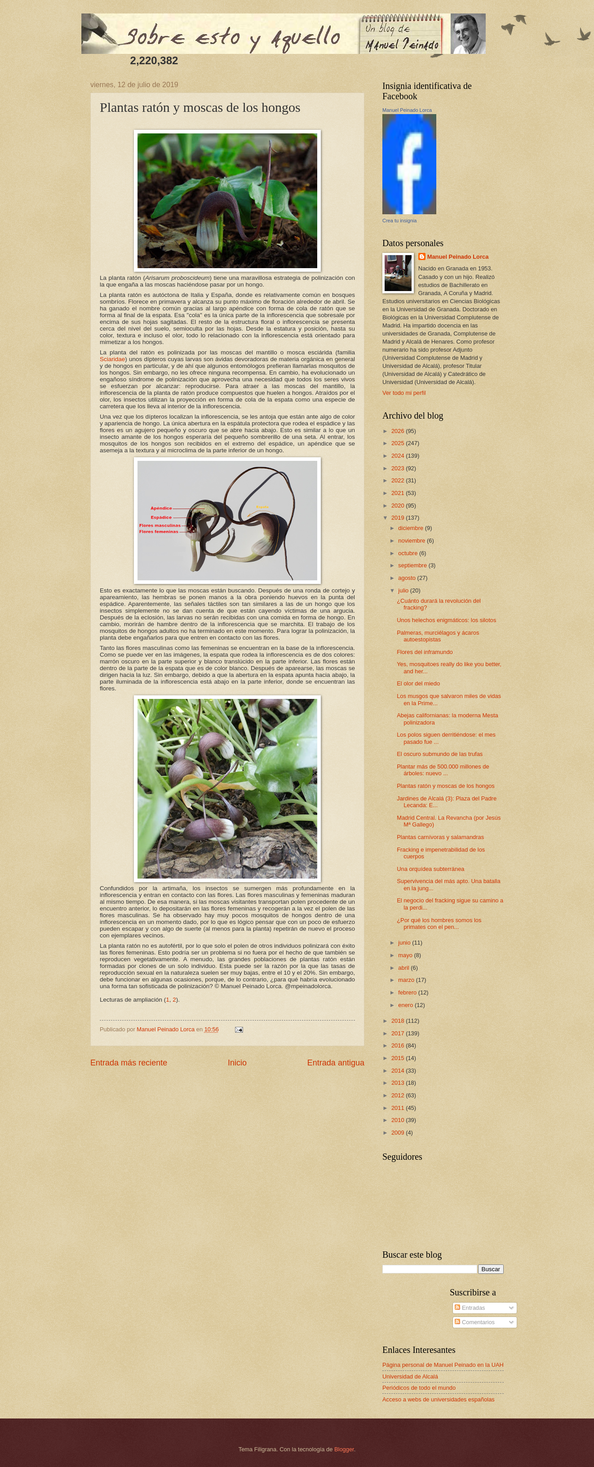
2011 (398, 1108)
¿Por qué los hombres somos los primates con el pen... (439, 923)
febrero (408, 992)
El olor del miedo (418, 683)
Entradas (470, 1307)
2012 (398, 1095)
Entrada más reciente (128, 1062)
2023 (398, 468)
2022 (398, 480)
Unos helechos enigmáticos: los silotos (446, 620)
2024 (398, 455)
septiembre (413, 565)
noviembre (412, 540)
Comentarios (475, 1322)
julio (404, 590)
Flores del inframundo (425, 652)
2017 (398, 1033)
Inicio (237, 1062)
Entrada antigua (335, 1062)
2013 (398, 1082)
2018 (398, 1020)
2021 (398, 493)
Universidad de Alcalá (410, 1376)
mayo (406, 955)
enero (406, 1005)
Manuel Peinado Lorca (407, 110)
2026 (398, 431)
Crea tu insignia (399, 220)
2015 (398, 1058)
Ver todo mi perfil (404, 392)
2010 (398, 1120)
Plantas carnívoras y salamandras (440, 837)
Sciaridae (112, 359)
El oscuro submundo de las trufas (440, 754)
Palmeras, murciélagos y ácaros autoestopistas (438, 636)
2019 (398, 517)
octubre (408, 553)
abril (404, 967)
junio (405, 942)
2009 (398, 1132)
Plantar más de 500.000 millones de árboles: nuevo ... (443, 770)
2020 (398, 505)
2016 (398, 1045)
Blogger (344, 1449)
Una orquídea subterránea (430, 869)
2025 (398, 443)
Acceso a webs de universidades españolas (438, 1399)
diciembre (411, 528)
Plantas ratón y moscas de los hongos (446, 785)
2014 (398, 1070)
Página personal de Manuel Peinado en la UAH (443, 1364)
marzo (407, 980)
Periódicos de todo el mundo (419, 1387)
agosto (407, 577)
